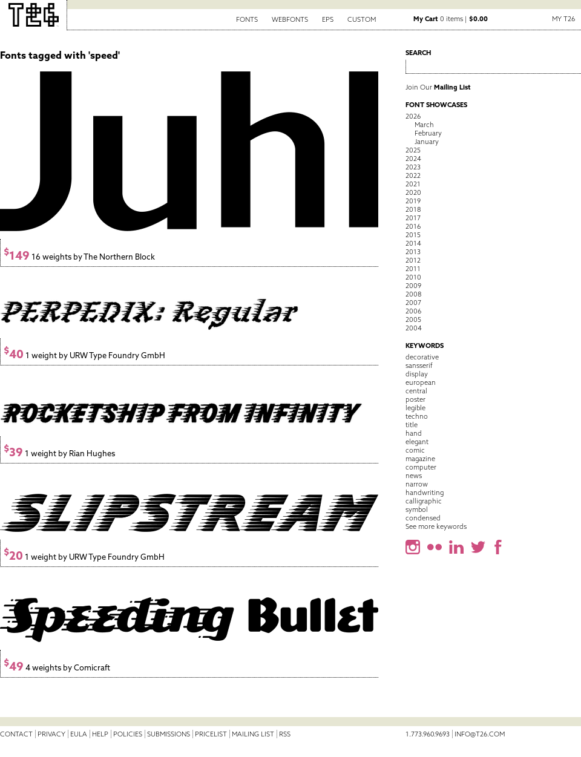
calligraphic (423, 501)
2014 (413, 243)
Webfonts (290, 19)
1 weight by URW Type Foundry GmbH (84, 355)
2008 (413, 294)
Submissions (168, 734)
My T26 (563, 19)
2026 (413, 116)
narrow (416, 484)
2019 (413, 201)
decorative (422, 357)
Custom (361, 19)
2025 (413, 150)
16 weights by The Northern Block (79, 257)
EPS (327, 19)
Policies (127, 734)
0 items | (450, 19)
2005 (413, 319)
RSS (284, 734)
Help (100, 734)
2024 (413, 158)
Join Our (438, 87)
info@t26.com (480, 734)
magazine (420, 458)
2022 (413, 175)
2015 (413, 235)
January (427, 141)
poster (415, 399)
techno (416, 416)
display (416, 374)
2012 (413, 260)
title (411, 425)
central (416, 391)
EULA (78, 734)
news (413, 475)
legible (415, 408)
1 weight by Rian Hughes (59, 453)
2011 (413, 268)
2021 (413, 184)
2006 (413, 311)
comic (415, 450)
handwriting (424, 492)
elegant (416, 441)
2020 (413, 192)
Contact (16, 734)
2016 (413, 226)
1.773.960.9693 (427, 734)
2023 (413, 167)
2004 (413, 328)
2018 (413, 209)
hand (413, 433)
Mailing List (253, 734)
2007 (413, 302)
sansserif (419, 365)
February (428, 133)
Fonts (247, 19)
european (420, 382)
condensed (423, 518)
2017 (413, 218)
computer (420, 467)
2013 (413, 251)
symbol (416, 509)
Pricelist (211, 734)
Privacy (51, 734)
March (424, 124)
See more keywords (436, 526)
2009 (413, 285)
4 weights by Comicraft (57, 668)
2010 (413, 277)
